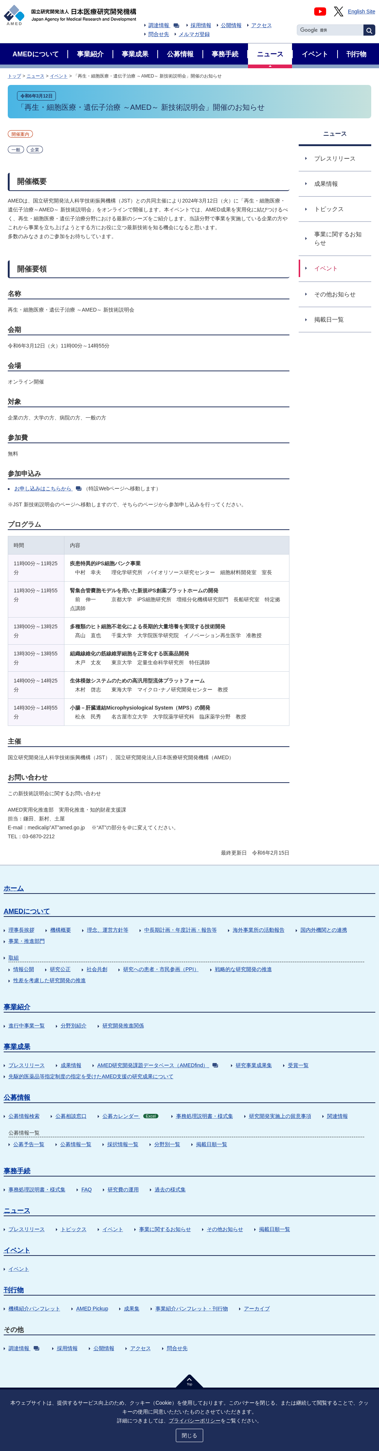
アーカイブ (257, 1309)
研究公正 (60, 969)
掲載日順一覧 (211, 1144)
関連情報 (337, 1116)
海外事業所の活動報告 (259, 930)
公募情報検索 (24, 1116)
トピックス (74, 1229)
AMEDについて (27, 911)
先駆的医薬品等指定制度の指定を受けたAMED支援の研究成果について (91, 1076)
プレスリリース (27, 1065)
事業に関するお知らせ (165, 1229)
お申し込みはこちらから (47, 488)
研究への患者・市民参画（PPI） (161, 969)
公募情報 (17, 1097)
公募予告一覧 (28, 1144)
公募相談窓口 (71, 1116)
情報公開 (23, 969)
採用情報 (201, 25)
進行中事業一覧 (27, 1026)
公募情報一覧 (75, 1144)
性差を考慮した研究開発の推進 (49, 980)
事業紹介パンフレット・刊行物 (191, 1309)
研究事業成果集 (254, 1065)
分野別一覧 (167, 1144)
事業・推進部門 (27, 941)
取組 (14, 958)
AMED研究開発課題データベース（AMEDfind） (157, 1065)
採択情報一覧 (122, 1144)
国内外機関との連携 (324, 930)
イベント (59, 76)
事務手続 (17, 1171)
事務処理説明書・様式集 (204, 1116)
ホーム (14, 888)
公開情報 (231, 25)
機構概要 (60, 930)
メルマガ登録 (194, 34)
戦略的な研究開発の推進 (243, 969)
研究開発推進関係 (123, 1026)
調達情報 (163, 25)
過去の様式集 (170, 1189)
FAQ (86, 1189)
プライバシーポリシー (195, 1420)
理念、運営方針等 (107, 930)
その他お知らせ (225, 1229)
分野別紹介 (74, 1026)
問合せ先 (158, 34)
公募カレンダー (130, 1116)
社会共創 (97, 969)
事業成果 (17, 1046)
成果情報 (71, 1065)
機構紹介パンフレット (34, 1309)
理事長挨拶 (21, 930)
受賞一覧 (298, 1065)
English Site (361, 11)
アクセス (261, 25)
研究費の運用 (123, 1189)
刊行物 (14, 1290)
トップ (14, 76)
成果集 (132, 1309)
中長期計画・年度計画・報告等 (180, 930)
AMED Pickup (92, 1309)
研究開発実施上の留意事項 (280, 1116)
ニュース (35, 76)
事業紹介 (17, 1007)
